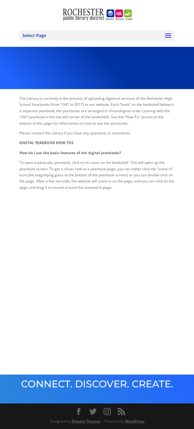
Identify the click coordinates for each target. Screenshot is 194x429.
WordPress (135, 421)
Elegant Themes (86, 421)
